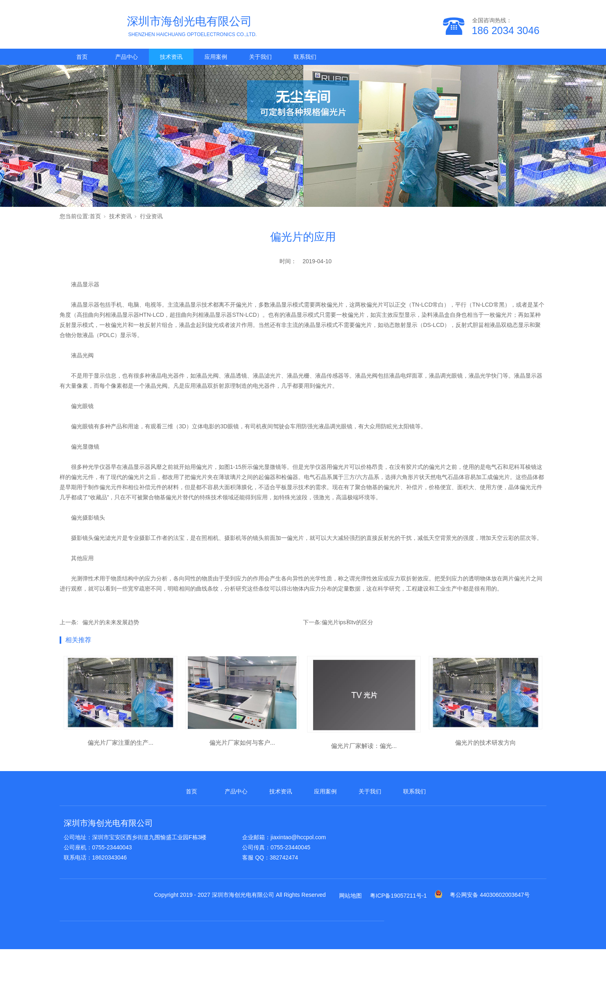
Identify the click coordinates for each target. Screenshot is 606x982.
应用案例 (215, 57)
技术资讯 (171, 57)
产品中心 (126, 57)
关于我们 (260, 57)
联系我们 (305, 57)
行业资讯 (151, 216)
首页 (82, 57)
